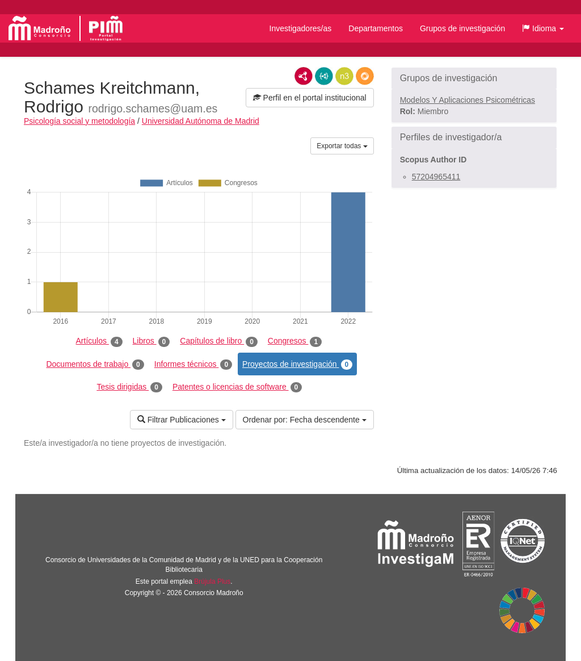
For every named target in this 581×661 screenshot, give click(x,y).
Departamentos (375, 28)
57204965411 (436, 176)
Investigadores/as (301, 28)
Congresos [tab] (295, 341)
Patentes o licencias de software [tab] (237, 387)
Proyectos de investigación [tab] (297, 364)
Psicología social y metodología (79, 120)
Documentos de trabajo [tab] (95, 364)
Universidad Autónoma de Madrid (200, 120)
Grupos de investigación (462, 28)
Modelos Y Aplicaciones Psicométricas (467, 99)
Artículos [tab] (99, 341)
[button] (542, 28)
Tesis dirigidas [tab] (129, 387)
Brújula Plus (212, 581)
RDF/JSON (365, 76)
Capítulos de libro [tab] (219, 341)
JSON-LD (324, 76)
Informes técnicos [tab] (193, 364)
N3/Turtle (344, 76)
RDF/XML (303, 76)
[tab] (474, 78)
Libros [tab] (151, 341)
